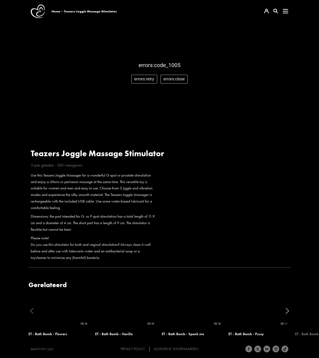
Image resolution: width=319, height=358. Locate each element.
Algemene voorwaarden (176, 349)
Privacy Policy (133, 349)
